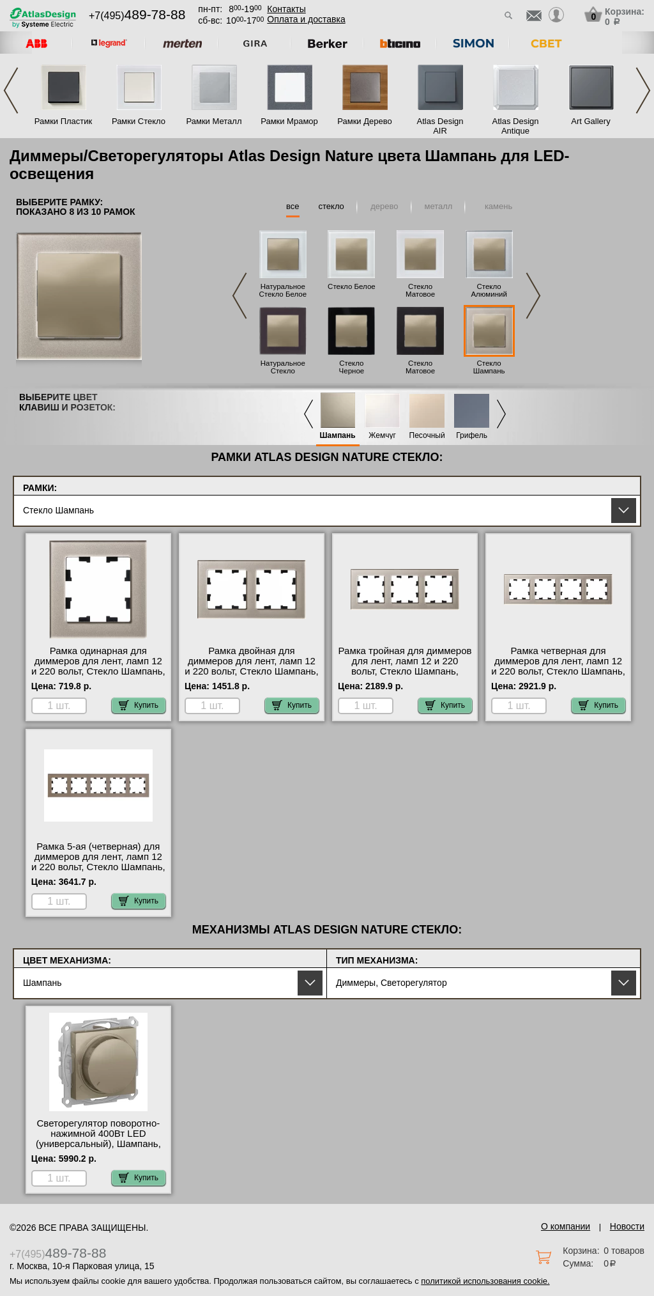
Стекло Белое (352, 286)
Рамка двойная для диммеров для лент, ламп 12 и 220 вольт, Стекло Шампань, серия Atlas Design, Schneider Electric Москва (252, 671)
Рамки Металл (214, 121)
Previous (11, 90)
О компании (565, 1226)
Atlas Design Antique (515, 126)
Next (643, 90)
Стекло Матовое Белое (420, 294)
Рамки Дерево (364, 121)
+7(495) (137, 15)
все (293, 206)
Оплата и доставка (306, 19)
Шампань (338, 435)
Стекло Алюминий (488, 290)
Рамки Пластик (63, 121)
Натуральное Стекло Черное (283, 370)
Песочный (427, 435)
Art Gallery (590, 121)
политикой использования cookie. (485, 1281)
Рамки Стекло (138, 121)
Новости (627, 1226)
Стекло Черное (352, 367)
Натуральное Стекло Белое (283, 290)
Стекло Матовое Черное (420, 370)
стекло (331, 206)
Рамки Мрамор (289, 121)
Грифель (471, 435)
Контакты (286, 9)
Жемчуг (382, 435)
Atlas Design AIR (440, 126)
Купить (138, 705)
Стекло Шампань (489, 367)
